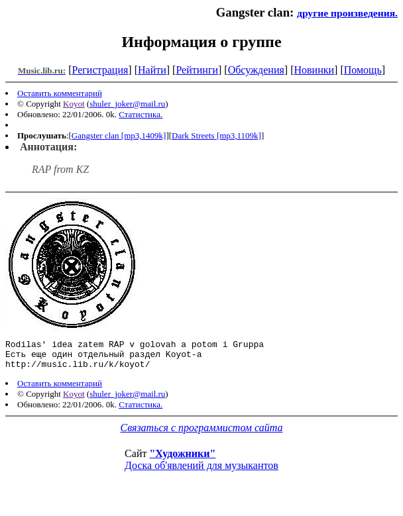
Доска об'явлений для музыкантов (201, 471)
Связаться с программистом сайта (202, 433)
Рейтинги (197, 70)
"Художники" (182, 459)
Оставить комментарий (59, 93)
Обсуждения (256, 70)
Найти (152, 70)
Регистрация (100, 70)
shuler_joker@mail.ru (127, 104)
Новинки (314, 70)
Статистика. (140, 114)
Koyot (74, 104)
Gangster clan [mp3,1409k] (119, 135)
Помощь (363, 70)
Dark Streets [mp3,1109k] (216, 135)
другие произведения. (347, 13)
